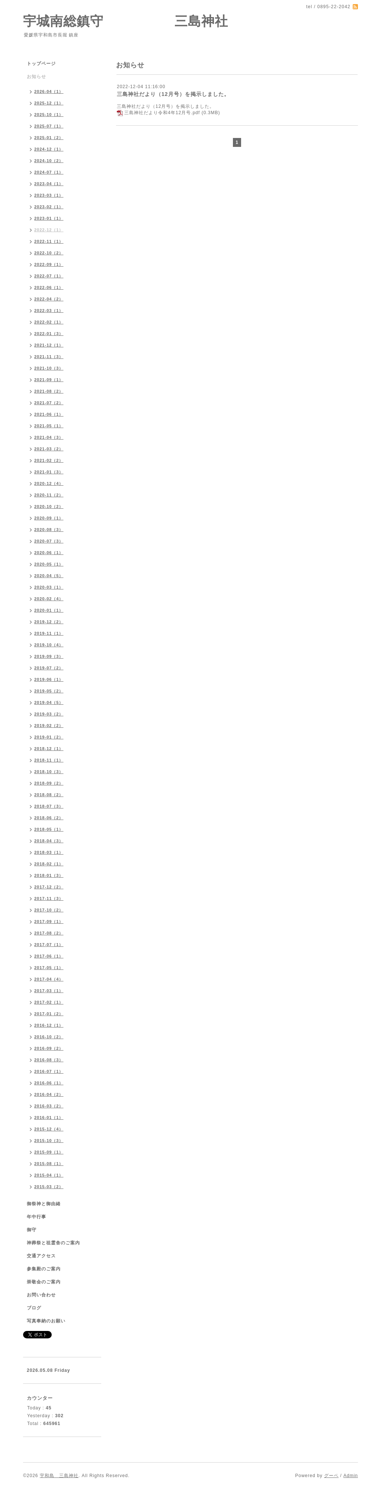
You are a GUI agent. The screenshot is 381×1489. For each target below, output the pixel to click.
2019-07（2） (49, 668)
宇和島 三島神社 (59, 1475)
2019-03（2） (49, 714)
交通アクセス (41, 1255)
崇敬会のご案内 (44, 1281)
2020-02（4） (49, 598)
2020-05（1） (49, 564)
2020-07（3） (49, 541)
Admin (350, 1475)
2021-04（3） (49, 437)
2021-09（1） (49, 379)
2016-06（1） (49, 1083)
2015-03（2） (49, 1186)
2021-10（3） (49, 368)
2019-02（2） (49, 725)
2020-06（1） (49, 552)
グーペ (331, 1475)
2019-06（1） (49, 679)
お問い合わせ (41, 1294)
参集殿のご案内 (44, 1268)
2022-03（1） (49, 310)
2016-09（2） (49, 1048)
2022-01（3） (49, 333)
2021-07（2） (49, 403)
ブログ (34, 1307)
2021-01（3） (49, 472)
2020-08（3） (49, 529)
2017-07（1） (49, 944)
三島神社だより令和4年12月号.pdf (162, 112)
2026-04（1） (49, 91)
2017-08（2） (49, 933)
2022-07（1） (49, 276)
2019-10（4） (49, 645)
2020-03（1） (49, 587)
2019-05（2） (49, 691)
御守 (31, 1229)
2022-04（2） (49, 299)
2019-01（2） (49, 737)
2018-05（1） (49, 829)
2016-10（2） (49, 1037)
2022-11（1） (49, 241)
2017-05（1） (49, 967)
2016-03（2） (49, 1106)
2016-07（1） (49, 1071)
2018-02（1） (49, 864)
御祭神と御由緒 (44, 1203)
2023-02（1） (49, 207)
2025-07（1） (49, 126)
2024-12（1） (49, 149)
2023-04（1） (49, 183)
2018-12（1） (49, 748)
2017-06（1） (49, 956)
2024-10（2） (49, 160)
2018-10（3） (49, 771)
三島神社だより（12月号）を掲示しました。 (173, 94)
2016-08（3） (49, 1060)
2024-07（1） (49, 172)
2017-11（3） (49, 898)
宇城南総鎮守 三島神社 (125, 21)
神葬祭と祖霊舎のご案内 (53, 1242)
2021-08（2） (49, 391)
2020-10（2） (49, 506)
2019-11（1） (49, 633)
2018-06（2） (49, 818)
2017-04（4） (49, 979)
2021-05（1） (49, 426)
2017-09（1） (49, 921)
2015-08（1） (49, 1163)
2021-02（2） (49, 460)
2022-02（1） (49, 322)
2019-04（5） (49, 702)
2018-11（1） (49, 760)
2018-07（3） (49, 806)
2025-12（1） (49, 103)
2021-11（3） (49, 356)
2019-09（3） (49, 656)
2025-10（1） (49, 114)
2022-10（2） (49, 253)
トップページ (41, 63)
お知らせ (36, 76)
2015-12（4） (49, 1129)
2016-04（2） (49, 1094)
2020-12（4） (49, 483)
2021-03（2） (49, 449)
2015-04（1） (49, 1175)
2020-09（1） (49, 518)
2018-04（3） (49, 841)
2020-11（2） (49, 495)
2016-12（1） (49, 1025)
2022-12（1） (49, 230)
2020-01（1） (49, 610)
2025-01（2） (49, 137)
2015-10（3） (49, 1140)
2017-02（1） (49, 1002)
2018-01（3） (49, 875)
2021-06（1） (49, 414)
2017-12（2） (49, 887)
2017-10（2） (49, 910)
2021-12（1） (49, 345)
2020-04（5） (49, 575)
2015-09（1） (49, 1152)
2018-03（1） (49, 852)
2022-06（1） (49, 287)
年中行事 (36, 1216)
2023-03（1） (49, 195)
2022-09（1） (49, 264)
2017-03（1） (49, 990)
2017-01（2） (49, 1014)
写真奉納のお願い (46, 1321)
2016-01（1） (49, 1117)
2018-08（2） (49, 794)
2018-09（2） (49, 783)
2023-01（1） (49, 218)
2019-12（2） (49, 622)
